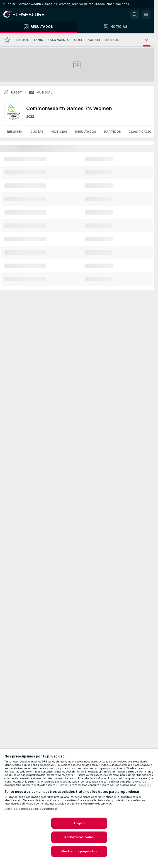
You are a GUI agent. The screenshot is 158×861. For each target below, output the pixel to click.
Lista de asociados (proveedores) (30, 809)
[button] (134, 14)
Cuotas (36, 132)
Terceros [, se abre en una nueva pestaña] (144, 785)
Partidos (112, 132)
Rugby (16, 92)
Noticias (59, 132)
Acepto (79, 823)
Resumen (15, 132)
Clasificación (141, 132)
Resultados (85, 132)
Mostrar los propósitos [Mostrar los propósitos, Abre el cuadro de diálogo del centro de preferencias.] (79, 851)
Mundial (44, 92)
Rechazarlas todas (79, 837)
